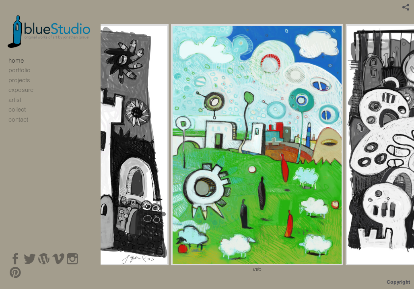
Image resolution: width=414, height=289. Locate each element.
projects (23, 80)
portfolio (23, 70)
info (257, 269)
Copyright (398, 282)
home (16, 60)
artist (14, 100)
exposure (20, 90)
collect (17, 109)
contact (18, 119)
